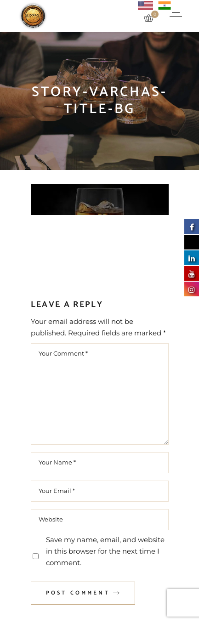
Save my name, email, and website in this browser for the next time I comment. (105, 551)
